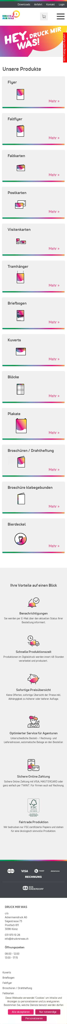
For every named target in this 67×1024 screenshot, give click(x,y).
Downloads (24, 4)
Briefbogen (8, 977)
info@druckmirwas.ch (16, 939)
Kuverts (6, 972)
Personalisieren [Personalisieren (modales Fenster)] (34, 1018)
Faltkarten (8, 993)
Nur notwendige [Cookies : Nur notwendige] (48, 1012)
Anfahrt (38, 4)
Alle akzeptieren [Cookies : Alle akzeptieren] (20, 1012)
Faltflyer (7, 983)
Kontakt (50, 4)
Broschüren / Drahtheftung (17, 988)
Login (62, 4)
